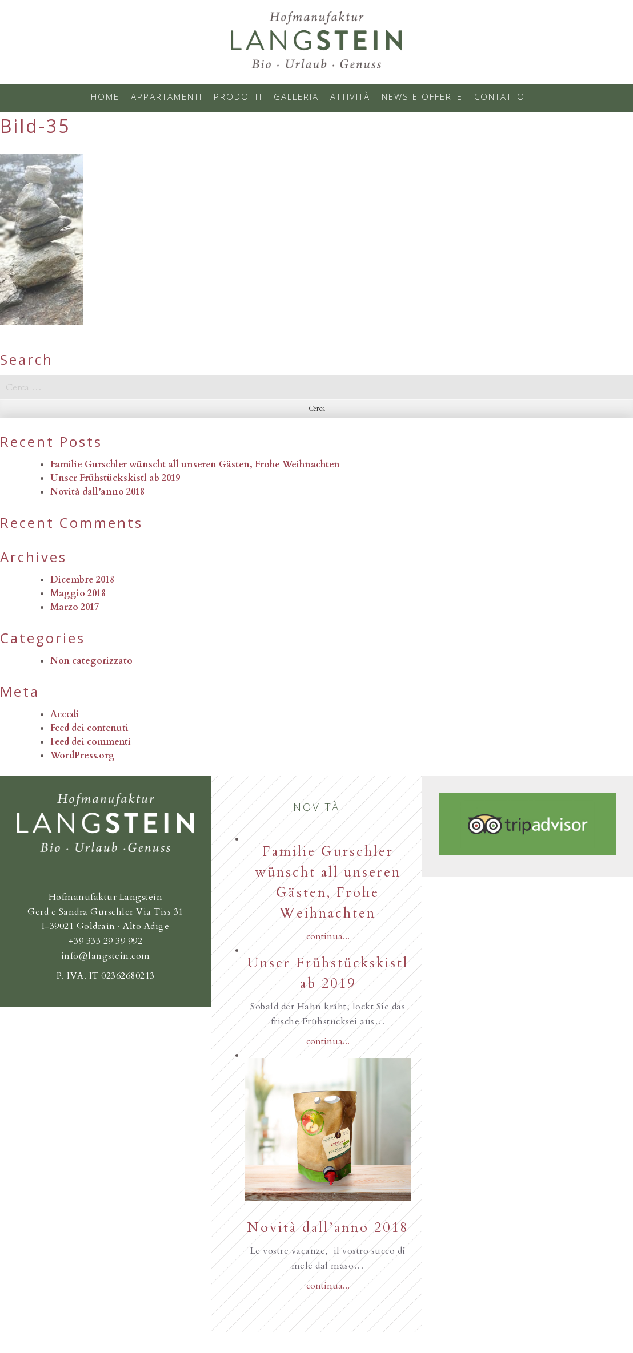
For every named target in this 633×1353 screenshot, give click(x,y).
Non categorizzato (91, 661)
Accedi (64, 714)
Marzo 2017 (74, 607)
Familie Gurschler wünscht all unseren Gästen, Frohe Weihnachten (195, 464)
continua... (328, 936)
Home (105, 96)
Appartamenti (166, 96)
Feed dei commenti (90, 742)
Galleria (296, 96)
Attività (350, 96)
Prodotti (238, 96)
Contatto (499, 96)
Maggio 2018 (78, 593)
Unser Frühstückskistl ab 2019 (115, 478)
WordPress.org (82, 755)
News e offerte (422, 96)
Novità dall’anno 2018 (97, 492)
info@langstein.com (105, 956)
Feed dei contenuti (89, 728)
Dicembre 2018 (82, 579)
